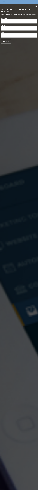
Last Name (3, 25)
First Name (4, 18)
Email (2, 32)
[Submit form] (6, 41)
